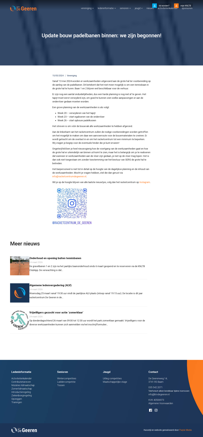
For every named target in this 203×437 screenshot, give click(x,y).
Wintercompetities (66, 378)
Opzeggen (16, 398)
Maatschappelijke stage (115, 381)
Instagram (144, 182)
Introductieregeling (21, 392)
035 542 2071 (155, 387)
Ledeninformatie (106, 13)
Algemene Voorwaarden (160, 403)
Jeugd (137, 13)
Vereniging (86, 13)
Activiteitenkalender (168, 13)
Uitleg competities (112, 378)
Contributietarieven (21, 381)
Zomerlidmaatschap (21, 388)
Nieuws (150, 13)
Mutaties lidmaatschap (23, 385)
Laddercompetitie (66, 381)
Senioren (124, 13)
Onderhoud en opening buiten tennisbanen (55, 258)
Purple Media (185, 430)
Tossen (61, 385)
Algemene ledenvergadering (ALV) (50, 285)
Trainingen (16, 402)
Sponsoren (187, 13)
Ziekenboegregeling (21, 395)
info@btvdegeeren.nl (159, 394)
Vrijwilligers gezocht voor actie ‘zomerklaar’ (56, 312)
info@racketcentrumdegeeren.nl (69, 176)
